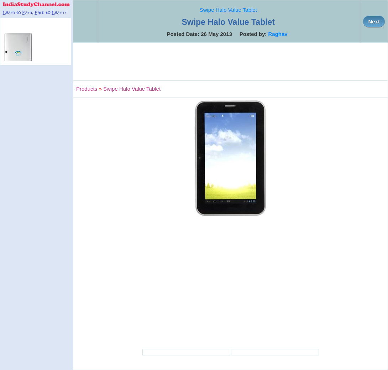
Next (374, 21)
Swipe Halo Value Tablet (228, 10)
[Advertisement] (230, 62)
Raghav (278, 34)
